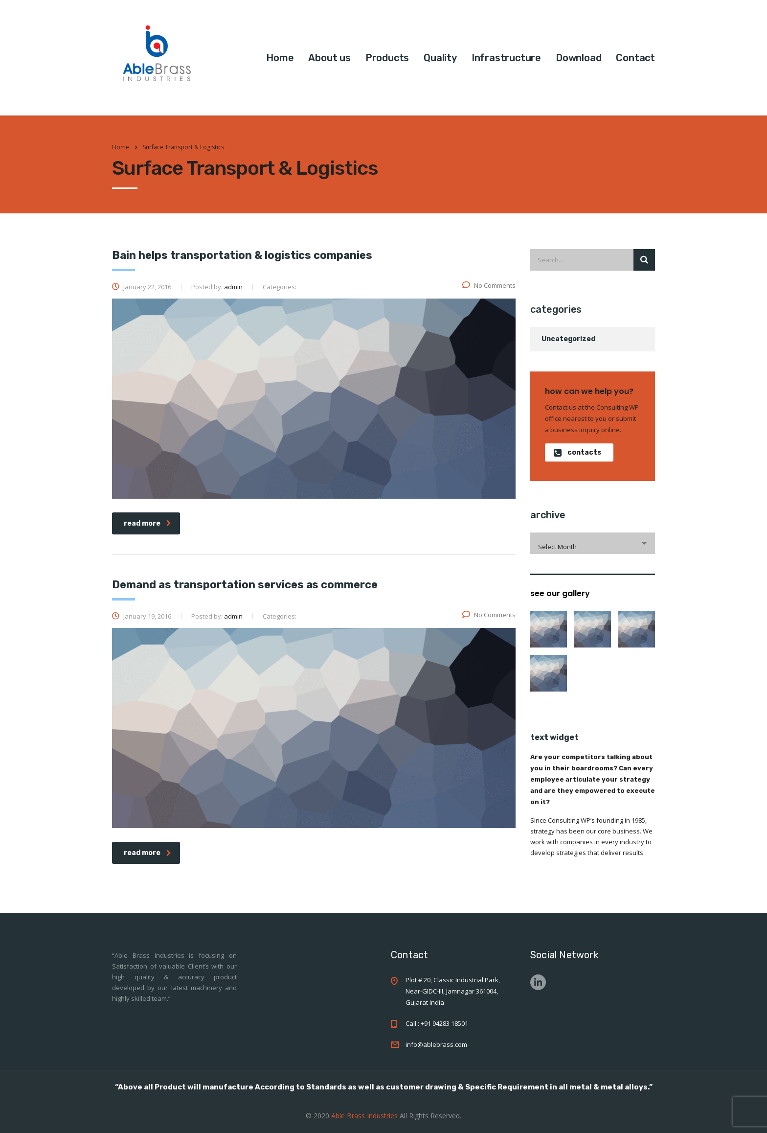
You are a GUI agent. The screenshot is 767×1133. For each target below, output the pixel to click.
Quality (440, 58)
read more (147, 523)
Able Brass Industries (365, 1115)
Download (578, 58)
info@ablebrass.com (436, 1044)
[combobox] (592, 543)
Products (387, 58)
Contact (635, 58)
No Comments (489, 285)
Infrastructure (506, 58)
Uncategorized (568, 339)
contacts (577, 452)
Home (279, 58)
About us (329, 58)
